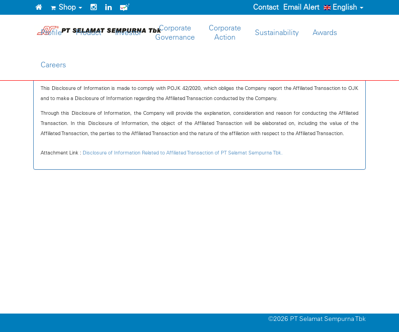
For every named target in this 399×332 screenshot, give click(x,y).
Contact (265, 7)
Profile (51, 32)
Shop (66, 7)
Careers (53, 64)
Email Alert (301, 7)
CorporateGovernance (175, 32)
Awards (325, 32)
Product (88, 32)
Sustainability (277, 32)
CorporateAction (225, 32)
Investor (128, 32)
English (343, 7)
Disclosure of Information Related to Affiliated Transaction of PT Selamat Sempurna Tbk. (183, 152)
